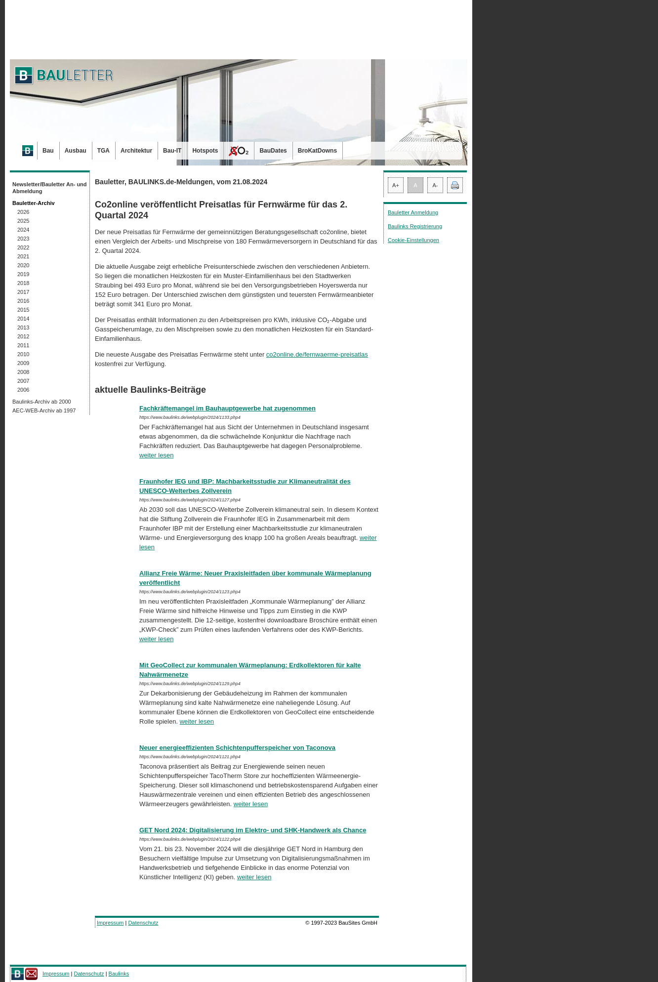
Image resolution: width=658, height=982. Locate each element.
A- (435, 185)
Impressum (110, 923)
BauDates (273, 150)
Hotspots (205, 150)
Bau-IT (172, 150)
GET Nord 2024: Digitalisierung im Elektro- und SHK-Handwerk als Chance (252, 830)
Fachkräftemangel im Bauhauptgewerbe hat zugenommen (227, 408)
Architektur (136, 150)
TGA (103, 150)
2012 (23, 336)
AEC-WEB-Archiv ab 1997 (44, 410)
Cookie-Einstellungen (413, 240)
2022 (23, 247)
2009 (23, 363)
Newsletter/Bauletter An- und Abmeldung (49, 187)
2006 (23, 390)
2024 (23, 230)
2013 (23, 327)
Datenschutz (143, 923)
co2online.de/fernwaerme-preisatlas (317, 354)
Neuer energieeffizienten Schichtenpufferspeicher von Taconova (237, 747)
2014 (23, 319)
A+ (395, 185)
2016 (23, 301)
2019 (23, 274)
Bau (48, 150)
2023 (23, 239)
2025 (23, 221)
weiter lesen (156, 455)
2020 (23, 265)
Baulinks (119, 974)
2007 (23, 381)
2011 (23, 345)
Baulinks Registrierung (415, 226)
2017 (23, 292)
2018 (23, 283)
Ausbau (75, 150)
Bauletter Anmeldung (413, 212)
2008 (23, 372)
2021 (23, 256)
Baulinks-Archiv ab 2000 (41, 402)
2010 (23, 354)
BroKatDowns (317, 150)
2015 (23, 310)
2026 (23, 212)
